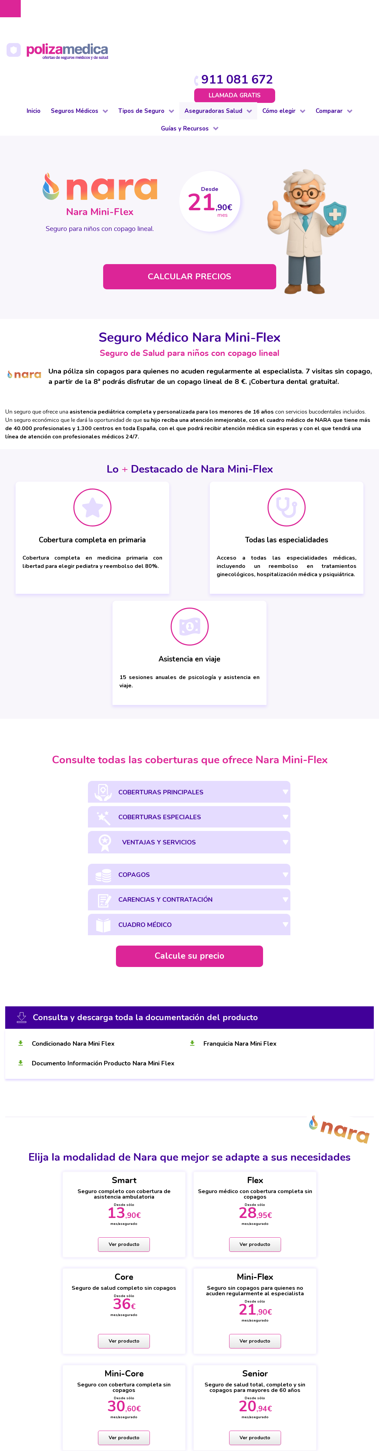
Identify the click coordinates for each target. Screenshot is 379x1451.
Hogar (109, 1309)
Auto (107, 1276)
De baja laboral (48, 1293)
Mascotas (113, 1326)
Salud (181, 1276)
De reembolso (47, 1284)
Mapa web (189, 1416)
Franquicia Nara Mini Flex (240, 804)
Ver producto (51, 1007)
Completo (41, 1276)
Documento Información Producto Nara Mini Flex (104, 824)
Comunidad (115, 1293)
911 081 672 (331, 11)
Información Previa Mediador (203, 1409)
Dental (37, 1301)
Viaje (107, 1351)
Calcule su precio (189, 717)
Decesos (112, 1301)
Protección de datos (194, 1402)
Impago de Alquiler (126, 1318)
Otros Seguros (193, 1309)
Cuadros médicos (270, 1293)
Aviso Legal (148, 1402)
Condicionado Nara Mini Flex (74, 804)
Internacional (45, 1351)
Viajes (361, 1318)
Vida (107, 1359)
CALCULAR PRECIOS (190, 211)
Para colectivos (48, 1309)
